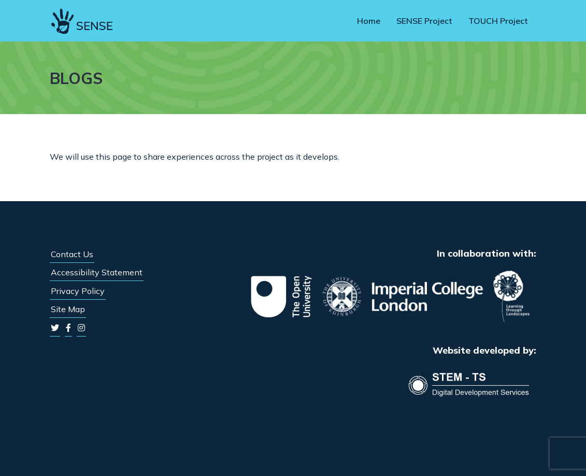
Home (368, 21)
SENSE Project (424, 21)
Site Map (68, 309)
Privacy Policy (78, 291)
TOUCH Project (498, 21)
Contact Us (72, 254)
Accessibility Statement (96, 272)
